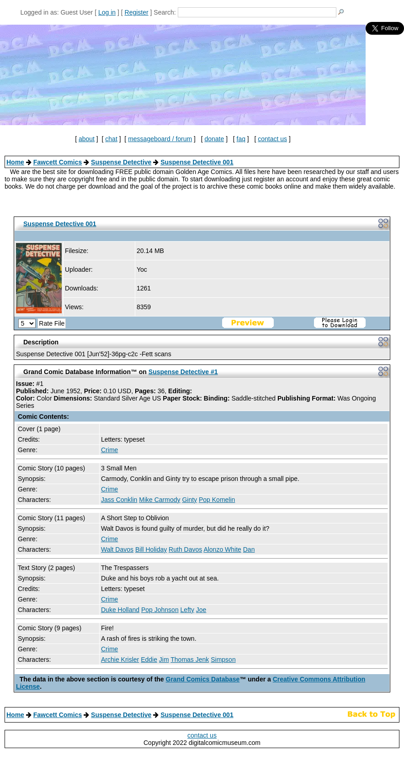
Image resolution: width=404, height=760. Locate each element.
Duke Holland (120, 609)
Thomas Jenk (189, 659)
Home (15, 162)
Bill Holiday (151, 549)
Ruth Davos (185, 549)
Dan (249, 549)
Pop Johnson (160, 609)
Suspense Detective (121, 162)
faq (241, 138)
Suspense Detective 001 (197, 162)
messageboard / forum (160, 138)
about (87, 138)
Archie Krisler (120, 659)
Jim (164, 659)
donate (214, 138)
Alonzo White (222, 549)
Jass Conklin (119, 499)
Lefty (187, 609)
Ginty (189, 499)
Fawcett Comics (57, 162)
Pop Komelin (217, 499)
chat (111, 138)
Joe (201, 609)
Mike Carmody (159, 499)
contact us (272, 138)
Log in (107, 12)
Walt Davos (117, 549)
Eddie (149, 659)
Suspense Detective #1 (183, 371)
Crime (109, 450)
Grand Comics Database (203, 679)
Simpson (223, 659)
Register (137, 12)
